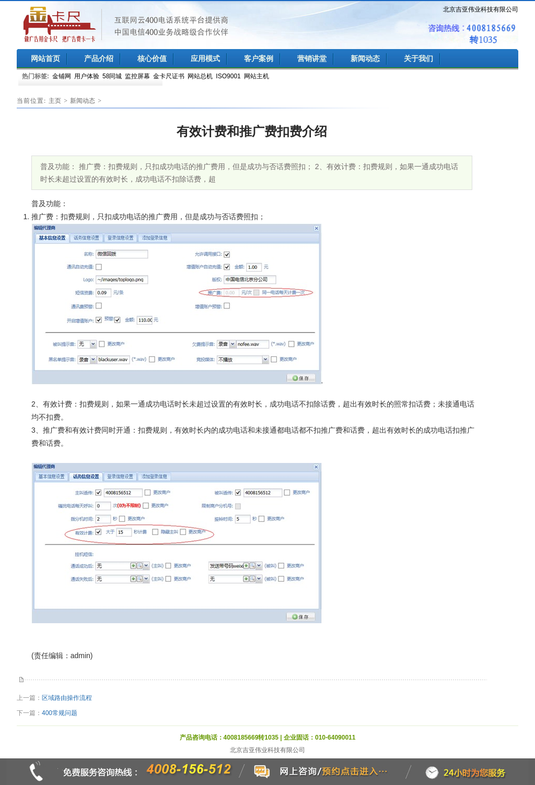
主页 (55, 100)
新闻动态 (82, 100)
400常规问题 (59, 713)
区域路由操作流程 (67, 697)
